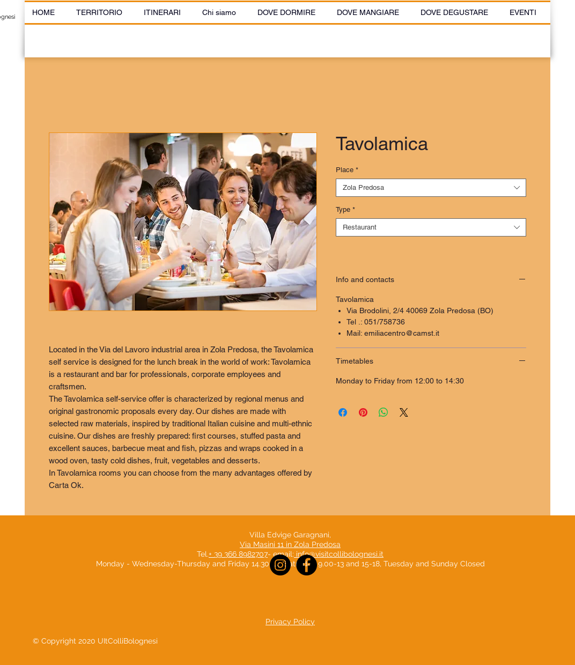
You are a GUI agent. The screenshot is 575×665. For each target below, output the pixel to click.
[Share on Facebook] (342, 412)
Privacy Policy (290, 621)
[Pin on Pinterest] (363, 412)
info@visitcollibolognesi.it (340, 554)
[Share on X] (403, 412)
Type (345, 209)
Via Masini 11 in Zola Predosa (290, 544)
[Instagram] (280, 565)
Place (347, 170)
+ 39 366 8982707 (238, 554)
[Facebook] (306, 565)
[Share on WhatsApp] (383, 412)
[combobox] (431, 188)
